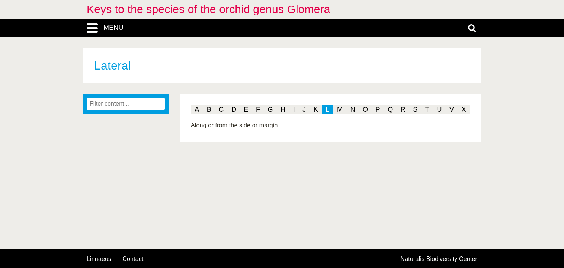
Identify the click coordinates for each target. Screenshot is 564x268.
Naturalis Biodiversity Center (439, 259)
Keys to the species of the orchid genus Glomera (208, 9)
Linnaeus (99, 259)
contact (132, 259)
